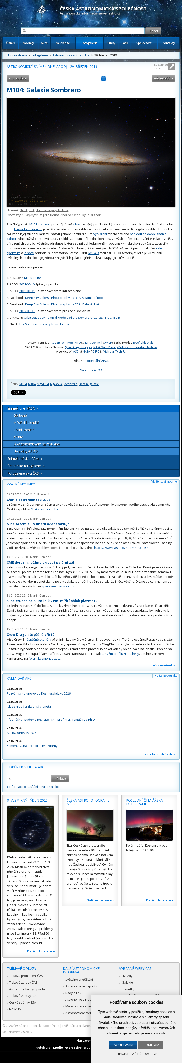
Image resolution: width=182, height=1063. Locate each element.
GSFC (95, 351)
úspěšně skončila (39, 639)
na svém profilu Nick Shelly (119, 654)
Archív (18, 437)
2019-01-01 (27, 291)
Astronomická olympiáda (27, 989)
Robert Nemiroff (62, 343)
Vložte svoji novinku (164, 482)
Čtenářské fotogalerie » (25, 466)
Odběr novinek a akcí (26, 767)
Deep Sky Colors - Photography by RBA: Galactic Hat (62, 304)
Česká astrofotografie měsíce (88, 802)
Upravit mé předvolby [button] (137, 1054)
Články (10, 43)
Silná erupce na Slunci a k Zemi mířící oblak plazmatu (52, 600)
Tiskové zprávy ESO (23, 996)
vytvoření (100, 234)
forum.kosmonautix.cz (45, 658)
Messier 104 (32, 277)
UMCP (108, 343)
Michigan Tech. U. (114, 351)
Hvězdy (127, 976)
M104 (23, 384)
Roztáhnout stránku (161, 66)
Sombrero (70, 384)
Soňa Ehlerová (39, 494)
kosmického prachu (28, 229)
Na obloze (63, 43)
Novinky (28, 43)
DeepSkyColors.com (87, 215)
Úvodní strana (17, 55)
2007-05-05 (27, 311)
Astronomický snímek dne (71, 55)
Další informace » (41, 951)
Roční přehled (23, 429)
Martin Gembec (40, 519)
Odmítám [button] (151, 1045)
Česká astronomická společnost (36, 1026)
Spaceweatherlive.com (57, 586)
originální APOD (98, 360)
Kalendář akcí (19, 678)
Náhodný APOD (91, 370)
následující (161, 78)
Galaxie (127, 982)
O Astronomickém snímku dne (36, 444)
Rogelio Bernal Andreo (55, 215)
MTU (78, 343)
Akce (44, 43)
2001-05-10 (27, 284)
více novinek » (164, 665)
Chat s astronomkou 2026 (28, 499)
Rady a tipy (73, 993)
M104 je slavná (40, 224)
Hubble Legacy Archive (52, 210)
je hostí (29, 253)
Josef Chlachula (143, 343)
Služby (111, 43)
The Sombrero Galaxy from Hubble (44, 324)
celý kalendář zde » (160, 754)
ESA (31, 210)
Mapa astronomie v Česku (84, 1006)
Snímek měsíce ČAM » (24, 458)
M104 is (93, 253)
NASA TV (15, 1009)
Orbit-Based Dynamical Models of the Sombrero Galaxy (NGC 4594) (72, 317)
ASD (76, 351)
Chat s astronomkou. (45, 509)
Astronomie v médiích (80, 999)
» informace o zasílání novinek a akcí (33, 786)
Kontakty (169, 43)
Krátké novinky (21, 484)
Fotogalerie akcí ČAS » (24, 473)
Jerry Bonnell (93, 343)
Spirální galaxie (89, 384)
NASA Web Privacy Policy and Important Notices (125, 347)
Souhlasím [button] (123, 1045)
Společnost (144, 43)
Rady (125, 43)
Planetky (128, 989)
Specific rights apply (78, 347)
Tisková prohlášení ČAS (26, 976)
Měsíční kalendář (26, 422)
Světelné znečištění (79, 979)
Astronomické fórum (80, 1013)
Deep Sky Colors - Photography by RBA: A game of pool (64, 297)
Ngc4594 (43, 384)
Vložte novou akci (166, 676)
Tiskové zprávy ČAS (23, 982)
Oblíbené (20, 415)
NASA (23, 210)
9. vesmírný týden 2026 (27, 800)
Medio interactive (67, 1047)
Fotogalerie (89, 43)
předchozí (20, 78)
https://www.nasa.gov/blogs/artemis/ (121, 547)
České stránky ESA (22, 1002)
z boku (77, 224)
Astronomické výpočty (81, 986)
